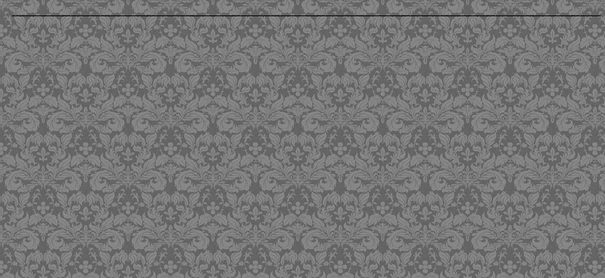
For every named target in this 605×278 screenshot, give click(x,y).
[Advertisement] (244, 76)
